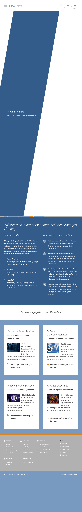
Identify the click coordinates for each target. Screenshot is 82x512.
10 (39, 216)
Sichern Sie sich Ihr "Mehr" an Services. (61, 419)
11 (43, 216)
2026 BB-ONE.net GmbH (12, 474)
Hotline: (68, 474)
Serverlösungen (71, 241)
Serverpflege (70, 274)
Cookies (63, 455)
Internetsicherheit (53, 256)
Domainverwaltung (56, 274)
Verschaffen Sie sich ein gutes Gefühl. (22, 417)
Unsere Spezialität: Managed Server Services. (21, 366)
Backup (55, 276)
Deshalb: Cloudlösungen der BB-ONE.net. (62, 366)
